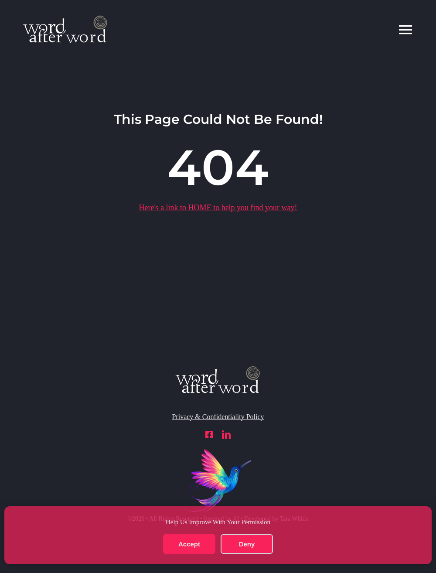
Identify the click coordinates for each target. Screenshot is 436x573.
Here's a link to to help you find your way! (218, 207)
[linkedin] (226, 434)
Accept (189, 544)
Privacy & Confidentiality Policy (218, 416)
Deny (247, 544)
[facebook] (209, 434)
